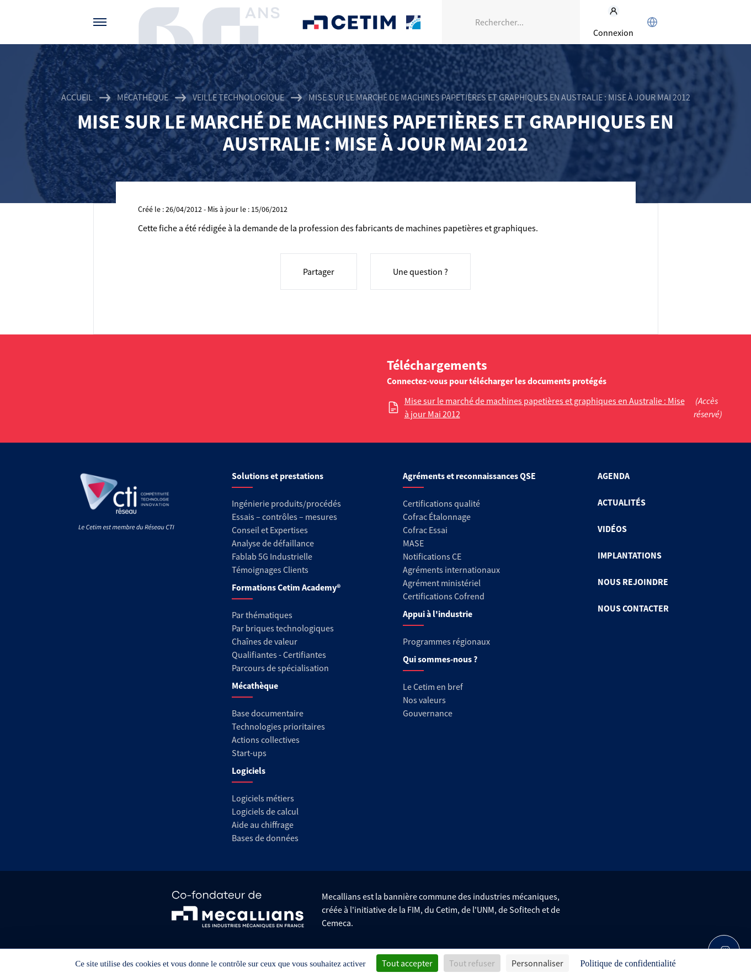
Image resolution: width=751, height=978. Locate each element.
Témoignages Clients (270, 569)
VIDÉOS (612, 528)
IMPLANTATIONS (630, 555)
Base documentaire (267, 713)
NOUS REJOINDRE (633, 581)
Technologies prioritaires (278, 726)
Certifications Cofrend (443, 596)
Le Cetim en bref (433, 686)
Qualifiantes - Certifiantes (279, 654)
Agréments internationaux (451, 569)
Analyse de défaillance (273, 543)
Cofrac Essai (425, 529)
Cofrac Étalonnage (437, 516)
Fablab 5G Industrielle (272, 556)
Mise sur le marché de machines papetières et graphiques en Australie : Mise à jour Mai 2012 (544, 407)
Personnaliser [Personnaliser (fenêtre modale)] (537, 963)
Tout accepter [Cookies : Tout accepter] (407, 963)
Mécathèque (142, 97)
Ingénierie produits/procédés (286, 503)
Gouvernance (427, 713)
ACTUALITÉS (622, 502)
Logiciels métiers (263, 798)
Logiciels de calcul (265, 811)
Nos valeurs (424, 699)
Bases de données (265, 837)
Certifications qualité (441, 503)
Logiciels (248, 770)
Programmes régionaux (446, 641)
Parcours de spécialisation (280, 667)
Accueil (77, 97)
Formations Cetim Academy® (286, 587)
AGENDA (614, 475)
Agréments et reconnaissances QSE (469, 475)
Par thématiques (262, 614)
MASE (413, 543)
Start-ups (249, 752)
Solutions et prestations (277, 475)
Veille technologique (238, 97)
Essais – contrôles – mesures (284, 516)
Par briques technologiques (283, 628)
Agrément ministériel (442, 582)
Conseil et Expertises (270, 529)
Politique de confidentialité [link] (627, 963)
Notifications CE (432, 556)
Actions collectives (266, 739)
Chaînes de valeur (264, 641)
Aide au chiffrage (263, 824)
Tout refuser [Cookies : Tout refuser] (472, 963)
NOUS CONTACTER (633, 608)
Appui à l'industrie (437, 613)
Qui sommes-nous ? (440, 659)
